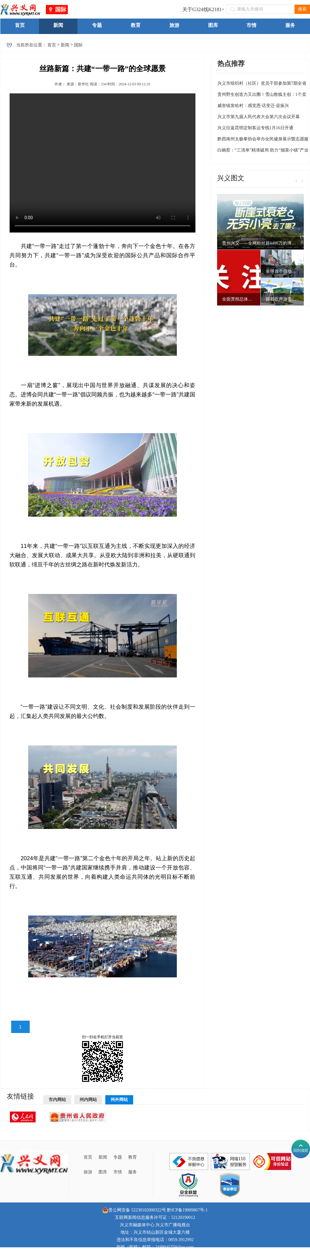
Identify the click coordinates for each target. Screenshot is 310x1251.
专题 (117, 1157)
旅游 (88, 1172)
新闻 (65, 45)
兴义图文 (230, 178)
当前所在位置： (31, 45)
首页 (51, 45)
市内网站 (57, 1099)
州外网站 (119, 1099)
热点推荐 (231, 63)
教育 (132, 1157)
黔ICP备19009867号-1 (187, 1210)
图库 (102, 1172)
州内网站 (88, 1099)
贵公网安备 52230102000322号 (134, 1210)
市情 (117, 1172)
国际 (60, 9)
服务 (132, 1172)
